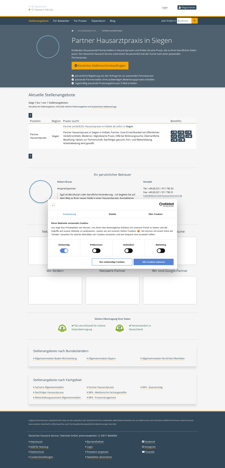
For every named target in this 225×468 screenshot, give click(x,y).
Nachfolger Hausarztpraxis (48, 392)
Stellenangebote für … (88, 31)
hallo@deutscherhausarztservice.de (162, 195)
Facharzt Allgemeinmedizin (48, 387)
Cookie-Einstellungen (41, 457)
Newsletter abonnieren (99, 457)
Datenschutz (37, 451)
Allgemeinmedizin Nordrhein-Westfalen (162, 358)
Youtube (149, 451)
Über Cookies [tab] (156, 214)
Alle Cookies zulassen (153, 262)
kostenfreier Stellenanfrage (104, 106)
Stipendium (98, 20)
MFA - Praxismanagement (101, 397)
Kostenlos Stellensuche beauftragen (100, 65)
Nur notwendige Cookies (112, 262)
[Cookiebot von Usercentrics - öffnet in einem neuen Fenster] (161, 205)
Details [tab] (112, 214)
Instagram (150, 446)
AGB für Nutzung (39, 446)
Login (165, 7)
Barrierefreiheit (95, 441)
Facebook (150, 441)
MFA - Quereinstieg (151, 387)
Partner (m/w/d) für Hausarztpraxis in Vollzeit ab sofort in (98, 126)
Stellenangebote (39, 20)
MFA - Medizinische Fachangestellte (106, 392)
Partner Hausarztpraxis (100, 387)
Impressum (36, 441)
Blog (112, 20)
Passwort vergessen (98, 451)
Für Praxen (80, 20)
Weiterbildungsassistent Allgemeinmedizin (57, 397)
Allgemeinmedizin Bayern (101, 358)
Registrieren (187, 7)
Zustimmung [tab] (69, 214)
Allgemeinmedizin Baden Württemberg (55, 358)
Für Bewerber (61, 20)
